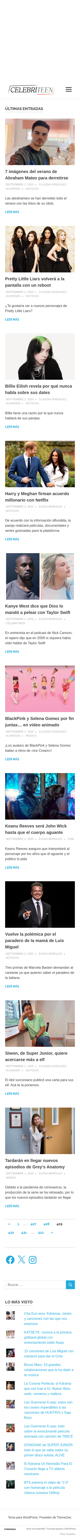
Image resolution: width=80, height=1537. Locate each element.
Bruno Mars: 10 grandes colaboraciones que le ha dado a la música (48, 1370)
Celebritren (15, 623)
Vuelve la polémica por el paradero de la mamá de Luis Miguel (34, 940)
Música (31, 735)
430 (11, 1232)
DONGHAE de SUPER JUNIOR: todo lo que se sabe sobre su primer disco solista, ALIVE (48, 1450)
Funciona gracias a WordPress (61, 1529)
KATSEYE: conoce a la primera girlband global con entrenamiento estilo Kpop (47, 1337)
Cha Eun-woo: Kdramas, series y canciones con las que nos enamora (47, 1319)
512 (41, 1232)
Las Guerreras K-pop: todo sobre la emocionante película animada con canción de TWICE (48, 1431)
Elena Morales (50, 506)
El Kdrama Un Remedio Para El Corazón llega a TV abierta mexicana (48, 1469)
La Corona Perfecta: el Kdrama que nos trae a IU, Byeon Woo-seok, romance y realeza (47, 1389)
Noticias (32, 188)
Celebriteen (10, 1529)
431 (24, 1232)
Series (11, 1177)
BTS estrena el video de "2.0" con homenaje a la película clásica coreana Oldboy (46, 1488)
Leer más (12, 212)
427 (33, 1224)
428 (46, 1224)
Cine (70, 838)
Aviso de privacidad (35, 1529)
